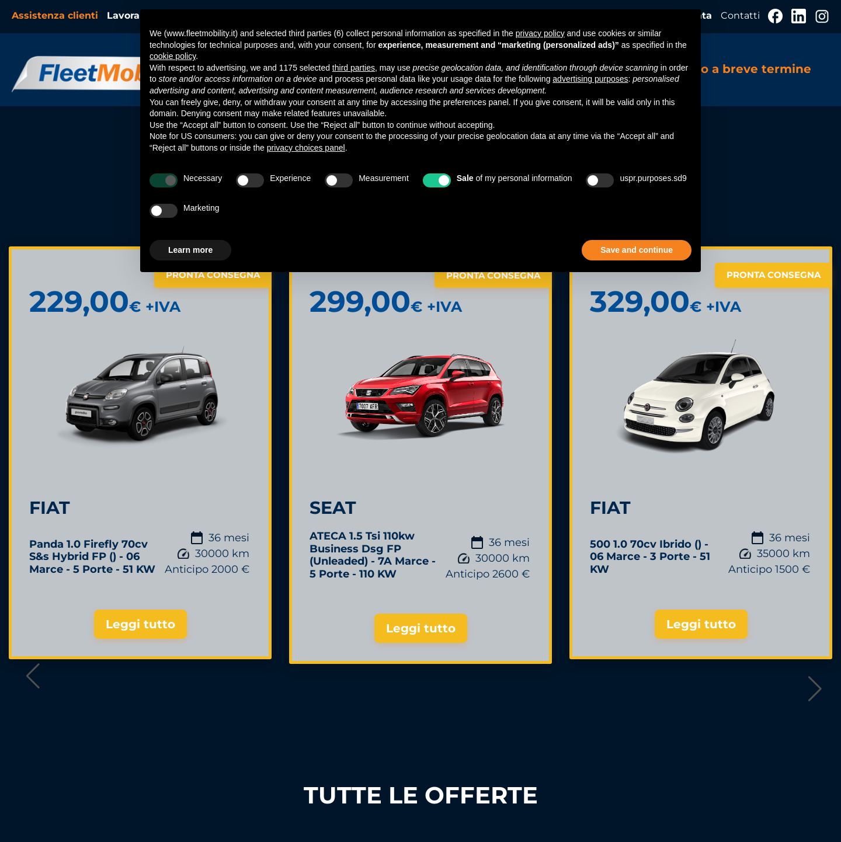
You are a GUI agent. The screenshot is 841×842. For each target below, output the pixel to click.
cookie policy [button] (173, 56)
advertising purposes (590, 78)
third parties (353, 67)
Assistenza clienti (56, 15)
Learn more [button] (190, 250)
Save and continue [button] (636, 250)
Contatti (741, 15)
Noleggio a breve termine (732, 69)
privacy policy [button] (540, 33)
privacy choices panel (306, 147)
